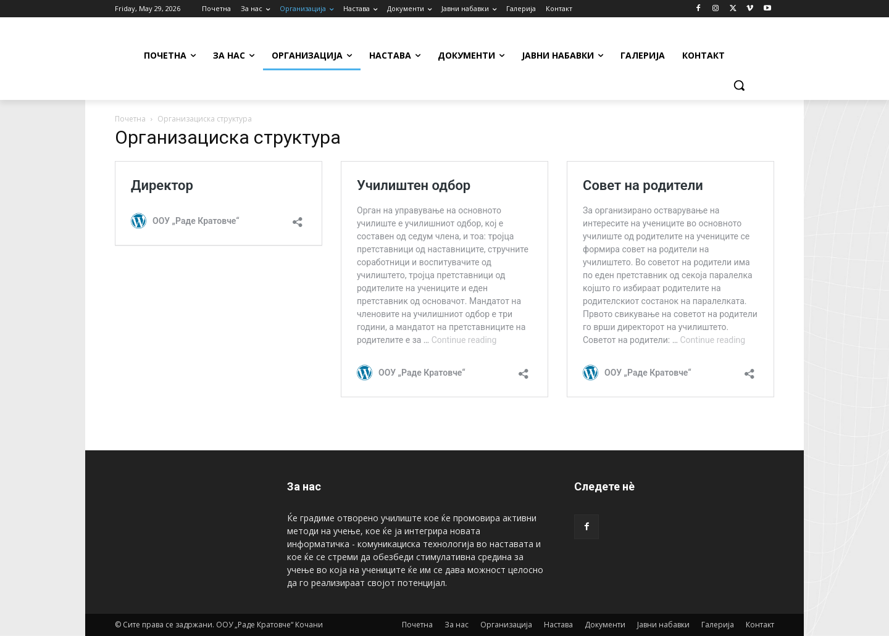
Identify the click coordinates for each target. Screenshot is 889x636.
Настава (558, 624)
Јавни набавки (663, 624)
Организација (506, 624)
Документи (605, 624)
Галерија (717, 624)
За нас (456, 624)
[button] (739, 85)
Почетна (130, 119)
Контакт (760, 624)
